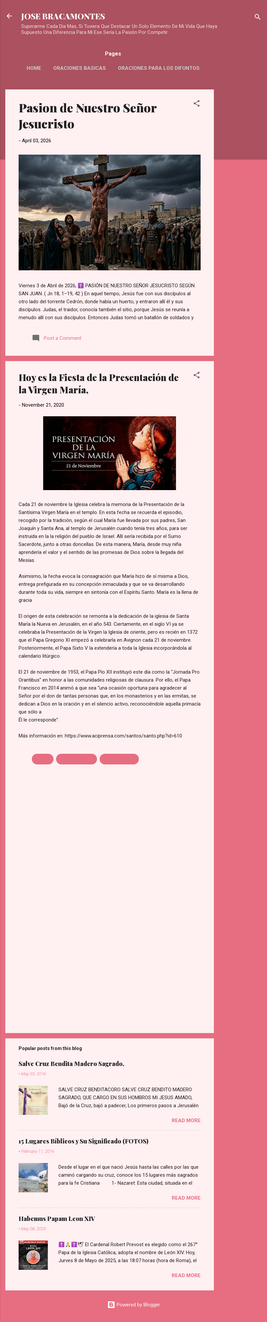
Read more (186, 1121)
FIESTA (42, 759)
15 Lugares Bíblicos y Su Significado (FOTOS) (83, 1141)
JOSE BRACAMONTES (63, 16)
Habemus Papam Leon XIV (57, 1219)
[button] (197, 104)
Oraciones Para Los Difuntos (159, 68)
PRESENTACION (76, 759)
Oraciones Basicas (79, 68)
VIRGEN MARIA (119, 759)
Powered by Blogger (133, 1305)
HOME (34, 68)
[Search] (258, 18)
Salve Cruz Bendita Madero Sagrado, (71, 1064)
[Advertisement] (240, 189)
